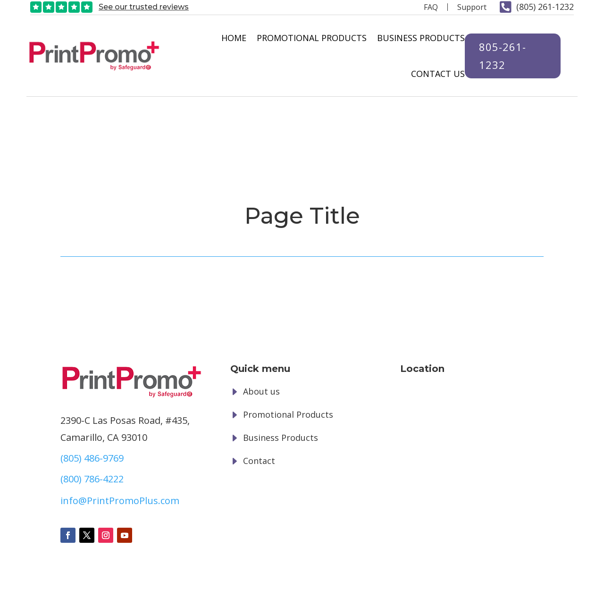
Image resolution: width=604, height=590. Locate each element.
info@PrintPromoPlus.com (119, 428)
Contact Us (434, 73)
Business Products (417, 37)
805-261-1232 (498, 55)
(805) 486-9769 (92, 386)
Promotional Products (307, 37)
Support (472, 7)
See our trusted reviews (144, 6)
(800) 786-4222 (92, 407)
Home (229, 37)
